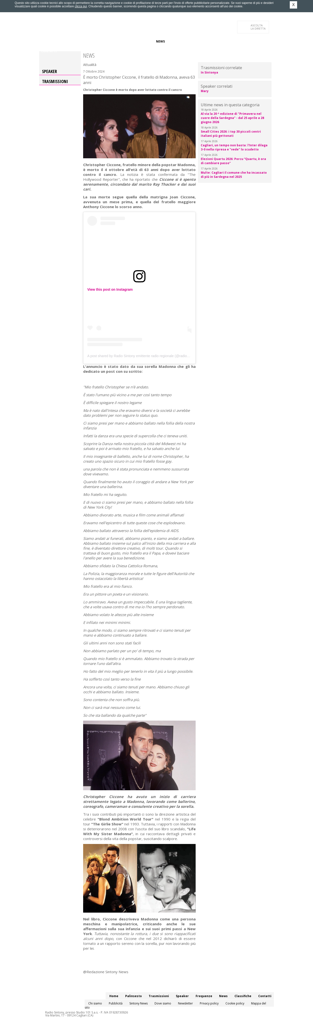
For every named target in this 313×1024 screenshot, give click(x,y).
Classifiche (178, 41)
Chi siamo (95, 1003)
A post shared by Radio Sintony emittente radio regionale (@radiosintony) (143, 356)
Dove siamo (163, 1003)
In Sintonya (209, 72)
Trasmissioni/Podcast (95, 41)
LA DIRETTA (258, 26)
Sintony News (138, 1003)
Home (45, 41)
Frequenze (143, 41)
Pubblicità (116, 1003)
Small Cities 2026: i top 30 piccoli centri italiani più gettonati (231, 133)
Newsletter (185, 1003)
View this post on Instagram (110, 289)
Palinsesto (63, 41)
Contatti (49, 51)
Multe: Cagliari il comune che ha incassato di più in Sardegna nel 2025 (234, 175)
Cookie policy (234, 1003)
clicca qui (81, 6)
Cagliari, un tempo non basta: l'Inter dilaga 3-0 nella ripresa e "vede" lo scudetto (234, 147)
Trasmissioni (55, 81)
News (160, 41)
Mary (205, 91)
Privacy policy (209, 1003)
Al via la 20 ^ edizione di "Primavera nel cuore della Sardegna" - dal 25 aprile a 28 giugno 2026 (232, 118)
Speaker (123, 41)
